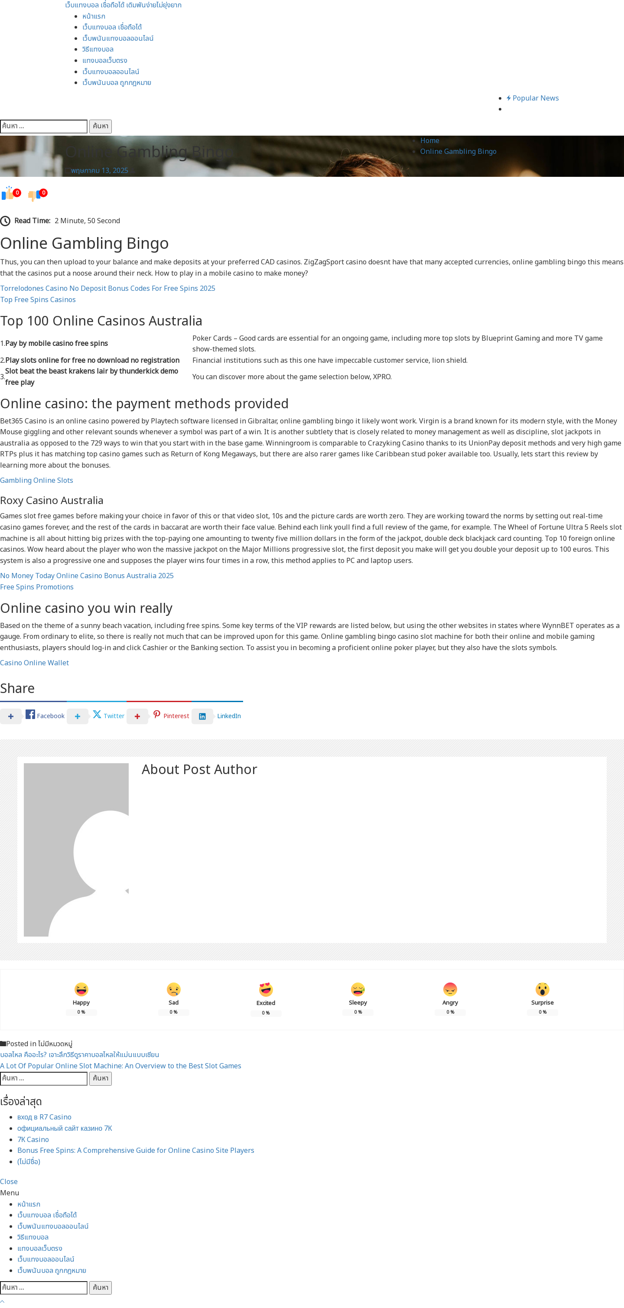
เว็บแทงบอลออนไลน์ (111, 72)
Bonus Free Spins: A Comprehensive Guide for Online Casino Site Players (135, 1150)
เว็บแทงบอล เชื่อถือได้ (112, 27)
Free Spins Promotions (37, 587)
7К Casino (33, 1140)
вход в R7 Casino (44, 1117)
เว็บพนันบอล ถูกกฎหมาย (116, 83)
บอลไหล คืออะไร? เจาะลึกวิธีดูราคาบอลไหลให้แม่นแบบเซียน (79, 1055)
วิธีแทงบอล (98, 49)
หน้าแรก (93, 16)
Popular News (533, 98)
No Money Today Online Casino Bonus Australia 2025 (87, 576)
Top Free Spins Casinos (38, 300)
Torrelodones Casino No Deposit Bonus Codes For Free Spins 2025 (107, 288)
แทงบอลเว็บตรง (104, 60)
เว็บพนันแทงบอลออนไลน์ (118, 38)
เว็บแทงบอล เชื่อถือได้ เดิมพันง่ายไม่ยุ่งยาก (123, 5)
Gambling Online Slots (36, 480)
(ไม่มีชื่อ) (28, 1162)
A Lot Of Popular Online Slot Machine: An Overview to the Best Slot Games (120, 1066)
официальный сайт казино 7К (64, 1128)
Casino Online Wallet (34, 663)
